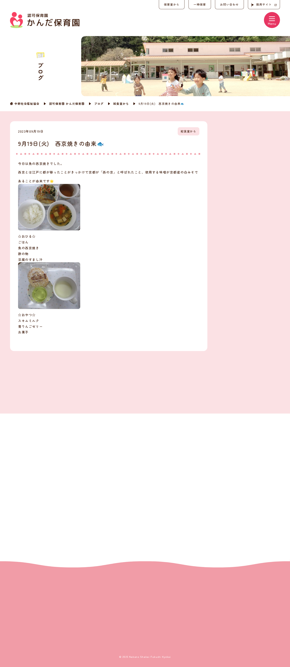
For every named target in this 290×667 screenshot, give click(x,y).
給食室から (121, 104)
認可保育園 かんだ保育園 (67, 104)
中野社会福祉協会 (27, 104)
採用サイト (264, 4)
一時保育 (200, 4)
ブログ (99, 104)
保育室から (171, 4)
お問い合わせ (229, 4)
